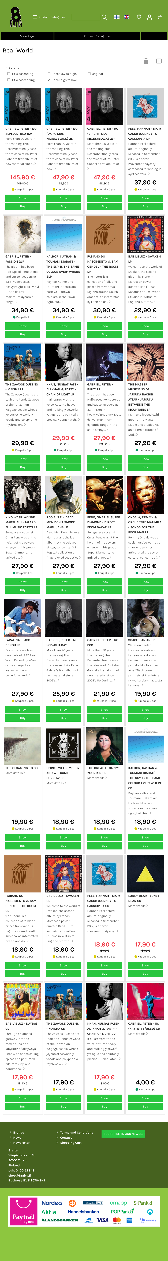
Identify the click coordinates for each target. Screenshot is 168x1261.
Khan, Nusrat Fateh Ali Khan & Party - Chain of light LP (62, 389)
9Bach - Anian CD (141, 640)
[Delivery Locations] (139, 17)
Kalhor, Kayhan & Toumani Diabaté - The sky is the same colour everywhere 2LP (63, 266)
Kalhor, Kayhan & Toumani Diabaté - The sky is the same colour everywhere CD (145, 778)
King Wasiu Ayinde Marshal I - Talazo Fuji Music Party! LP (21, 522)
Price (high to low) (62, 80)
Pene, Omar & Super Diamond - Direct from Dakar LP (103, 522)
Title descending (21, 80)
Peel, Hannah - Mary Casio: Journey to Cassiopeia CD (104, 901)
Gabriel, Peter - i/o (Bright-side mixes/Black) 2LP (102, 134)
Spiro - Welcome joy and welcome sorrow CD (63, 773)
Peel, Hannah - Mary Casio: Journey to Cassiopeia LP (145, 134)
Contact (63, 1137)
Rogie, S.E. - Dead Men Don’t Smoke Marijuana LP (60, 522)
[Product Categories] (49, 17)
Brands (16, 1132)
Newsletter (18, 1143)
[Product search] (86, 17)
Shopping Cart (68, 1143)
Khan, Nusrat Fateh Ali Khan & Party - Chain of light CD (103, 1029)
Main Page (27, 36)
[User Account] (149, 17)
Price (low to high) (62, 74)
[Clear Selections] (145, 62)
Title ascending (20, 74)
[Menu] (154, 36)
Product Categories (97, 36)
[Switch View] (159, 62)
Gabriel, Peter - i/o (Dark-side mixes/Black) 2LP (61, 134)
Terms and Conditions (74, 1132)
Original (95, 74)
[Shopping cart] (160, 17)
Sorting (12, 67)
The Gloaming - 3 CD (21, 768)
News (14, 1137)
